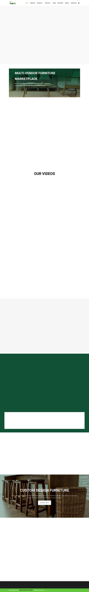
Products (39, 3)
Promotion (60, 3)
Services (47, 3)
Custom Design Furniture (44, 490)
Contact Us (74, 3)
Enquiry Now (44, 502)
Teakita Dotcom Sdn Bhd (26, 590)
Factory (67, 3)
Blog (54, 3)
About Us (32, 3)
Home (27, 3)
